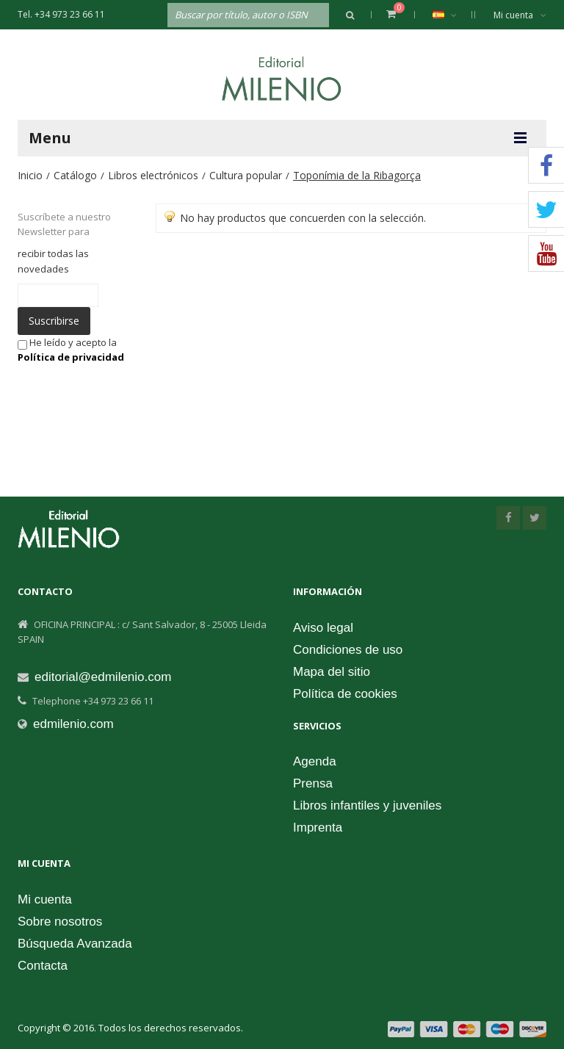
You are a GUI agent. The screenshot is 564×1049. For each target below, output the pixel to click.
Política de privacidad (71, 357)
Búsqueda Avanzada (75, 944)
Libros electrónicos (153, 175)
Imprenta (317, 827)
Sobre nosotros (60, 922)
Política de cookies (345, 694)
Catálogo (75, 175)
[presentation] (123, 393)
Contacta (43, 966)
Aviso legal (323, 628)
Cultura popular (245, 175)
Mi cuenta (520, 15)
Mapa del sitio (331, 672)
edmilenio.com (73, 724)
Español (452, 14)
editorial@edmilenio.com (103, 677)
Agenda (314, 761)
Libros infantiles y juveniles (367, 805)
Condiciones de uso (347, 650)
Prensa (313, 783)
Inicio (30, 175)
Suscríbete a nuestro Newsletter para (64, 224)
